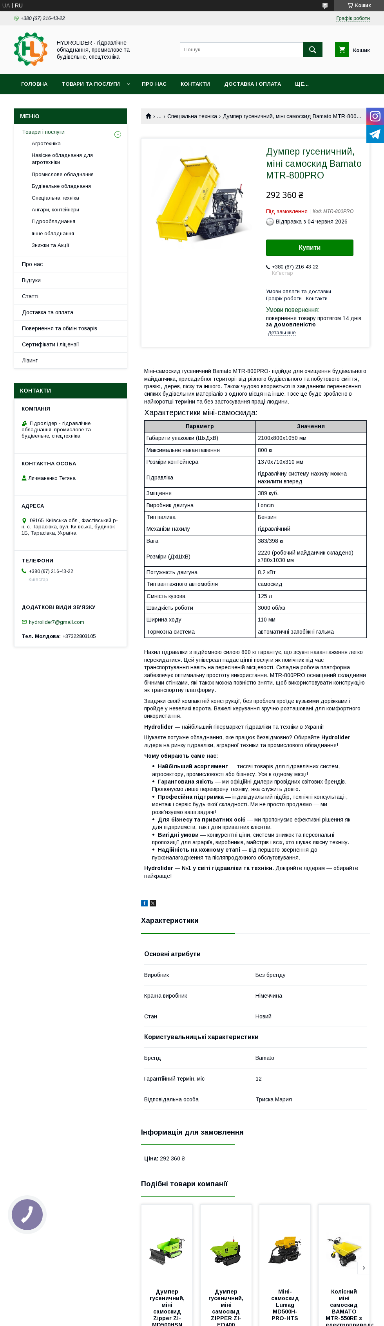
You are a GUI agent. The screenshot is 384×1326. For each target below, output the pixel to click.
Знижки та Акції (50, 245)
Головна (34, 84)
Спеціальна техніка (192, 116)
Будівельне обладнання (61, 186)
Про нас (154, 84)
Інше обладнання (53, 233)
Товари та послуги (91, 84)
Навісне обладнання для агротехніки (62, 158)
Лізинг (30, 360)
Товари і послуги (43, 132)
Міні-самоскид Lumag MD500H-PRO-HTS (286, 1304)
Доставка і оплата (252, 84)
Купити (310, 247)
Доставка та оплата (47, 312)
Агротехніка (46, 143)
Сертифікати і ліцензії (50, 344)
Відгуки (31, 280)
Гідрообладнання (53, 221)
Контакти (195, 84)
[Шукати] (312, 49)
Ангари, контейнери (55, 210)
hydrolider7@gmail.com (56, 622)
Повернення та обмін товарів (59, 328)
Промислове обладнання (63, 174)
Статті (30, 296)
